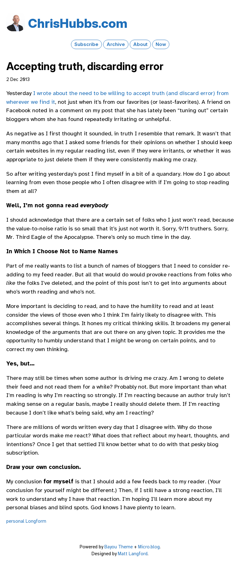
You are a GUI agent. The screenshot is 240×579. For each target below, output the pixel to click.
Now (161, 44)
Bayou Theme (118, 547)
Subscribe (86, 44)
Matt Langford (133, 553)
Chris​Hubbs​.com (78, 23)
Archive (116, 44)
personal (15, 521)
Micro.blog (149, 547)
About (140, 44)
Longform (36, 521)
